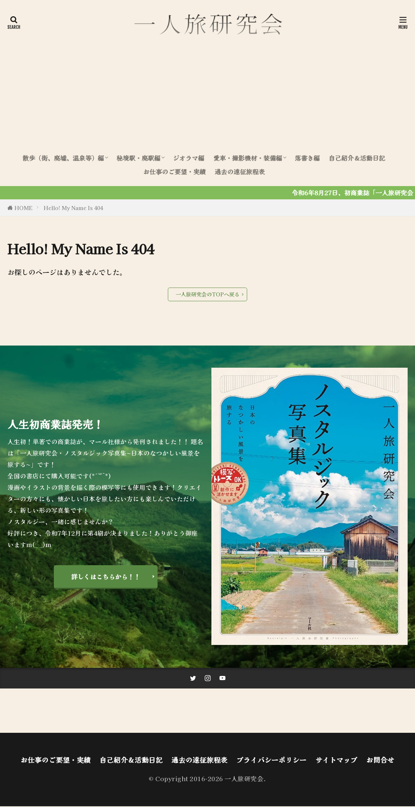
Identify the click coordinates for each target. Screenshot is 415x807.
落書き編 (307, 158)
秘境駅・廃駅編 (138, 158)
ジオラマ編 (188, 158)
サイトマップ (336, 760)
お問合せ (380, 760)
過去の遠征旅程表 (240, 171)
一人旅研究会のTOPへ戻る (207, 294)
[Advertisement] (207, 94)
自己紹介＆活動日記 (357, 158)
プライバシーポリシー (271, 760)
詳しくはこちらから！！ (105, 576)
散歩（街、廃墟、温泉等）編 (63, 158)
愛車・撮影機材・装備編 (247, 158)
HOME (23, 208)
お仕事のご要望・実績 (174, 171)
